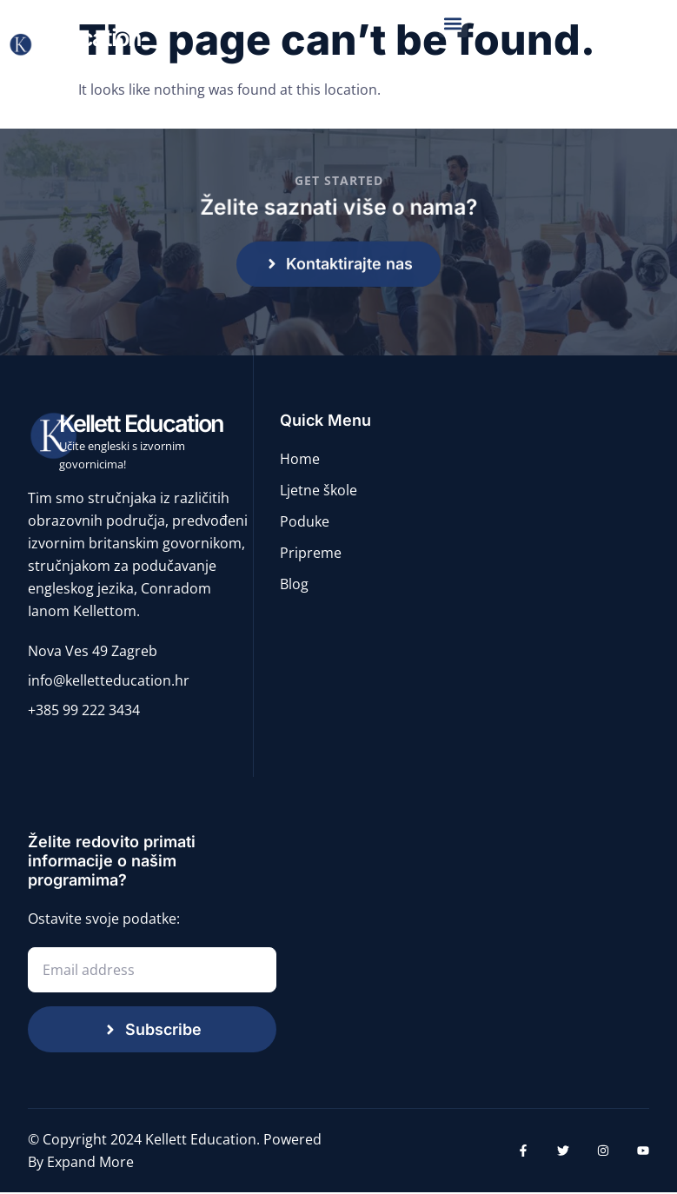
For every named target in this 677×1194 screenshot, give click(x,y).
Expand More (90, 1163)
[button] (453, 23)
